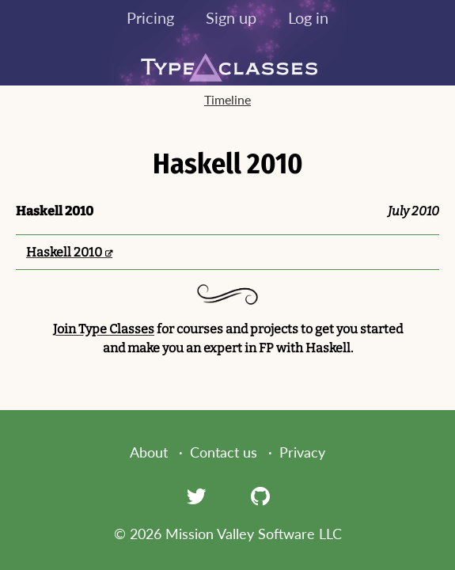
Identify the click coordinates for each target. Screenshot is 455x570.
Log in (308, 17)
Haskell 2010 (64, 252)
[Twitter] (196, 495)
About (149, 452)
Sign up (231, 17)
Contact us (223, 452)
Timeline (227, 99)
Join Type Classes (103, 328)
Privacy (302, 452)
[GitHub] (260, 495)
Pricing (150, 17)
